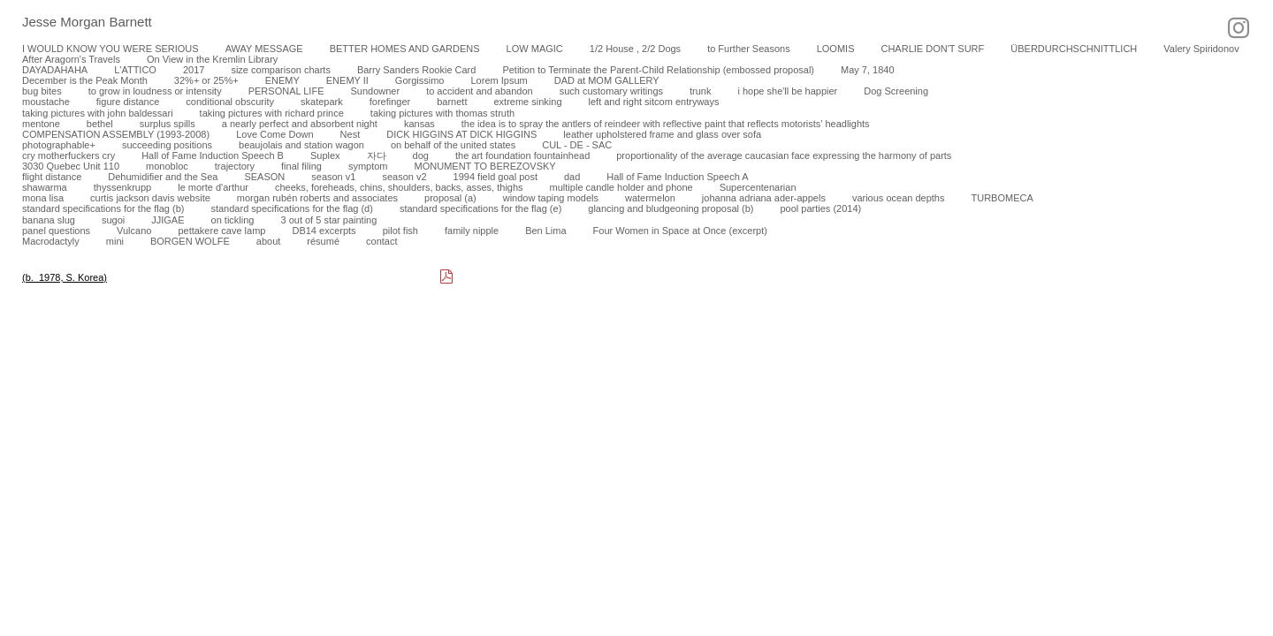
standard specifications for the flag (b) (103, 208)
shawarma (44, 187)
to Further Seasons (748, 48)
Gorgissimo (420, 80)
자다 (376, 155)
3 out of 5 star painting (328, 220)
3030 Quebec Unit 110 (70, 166)
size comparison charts (281, 69)
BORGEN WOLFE (190, 241)
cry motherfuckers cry (68, 155)
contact (381, 241)
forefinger (390, 101)
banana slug (48, 220)
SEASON (264, 176)
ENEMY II (347, 80)
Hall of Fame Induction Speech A (677, 176)
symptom (368, 166)
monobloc (167, 166)
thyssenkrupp (122, 187)
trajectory (235, 166)
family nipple (472, 230)
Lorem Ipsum (498, 80)
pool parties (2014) (820, 208)
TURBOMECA (1002, 198)
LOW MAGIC (535, 48)
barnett (452, 101)
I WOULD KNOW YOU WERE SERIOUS (110, 48)
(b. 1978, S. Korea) (64, 277)
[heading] (76, 23)
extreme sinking (527, 101)
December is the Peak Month (85, 80)
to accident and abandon (479, 91)
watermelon (650, 198)
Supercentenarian (758, 187)
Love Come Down (274, 134)
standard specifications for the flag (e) (480, 208)
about (268, 241)
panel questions (56, 230)
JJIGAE (167, 220)
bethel (100, 123)
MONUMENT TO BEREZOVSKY (485, 166)
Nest (350, 134)
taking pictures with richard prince (272, 113)
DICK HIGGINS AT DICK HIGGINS (461, 134)
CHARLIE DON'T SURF (932, 48)
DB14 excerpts (323, 230)
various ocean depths (898, 198)
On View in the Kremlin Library (212, 59)
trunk (700, 91)
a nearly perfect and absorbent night (299, 123)
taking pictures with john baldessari (97, 113)
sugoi (113, 220)
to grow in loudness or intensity (155, 91)
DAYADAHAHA (55, 69)
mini (115, 241)
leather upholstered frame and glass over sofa (662, 134)
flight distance (51, 176)
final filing (301, 166)
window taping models (550, 198)
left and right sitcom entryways (654, 101)
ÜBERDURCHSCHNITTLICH (1073, 48)
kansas (419, 123)
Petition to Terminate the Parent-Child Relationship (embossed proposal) (658, 69)
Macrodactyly (51, 241)
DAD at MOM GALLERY (606, 80)
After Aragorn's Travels (71, 59)
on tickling (233, 220)
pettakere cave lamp (221, 230)
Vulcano (134, 230)
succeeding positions (167, 145)
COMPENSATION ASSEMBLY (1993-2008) (116, 134)
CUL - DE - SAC (577, 145)
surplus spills (167, 123)
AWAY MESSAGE (264, 48)
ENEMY (282, 80)
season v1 (333, 176)
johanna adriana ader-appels (764, 198)
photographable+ (58, 145)
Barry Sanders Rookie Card (416, 69)
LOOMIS (836, 48)
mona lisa (43, 198)
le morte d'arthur (213, 187)
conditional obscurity (230, 101)
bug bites (42, 91)
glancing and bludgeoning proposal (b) (670, 208)
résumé (323, 241)
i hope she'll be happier (787, 91)
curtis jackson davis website (150, 198)
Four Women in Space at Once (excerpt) (680, 230)
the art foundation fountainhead (522, 155)
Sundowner (375, 91)
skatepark (322, 101)
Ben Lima (545, 230)
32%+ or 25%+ (206, 80)
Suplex (325, 155)
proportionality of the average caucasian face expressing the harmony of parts (783, 155)
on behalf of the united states (453, 145)
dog (421, 155)
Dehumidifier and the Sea (162, 176)
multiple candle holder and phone (621, 187)
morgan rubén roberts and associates (317, 198)
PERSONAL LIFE (286, 91)
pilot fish (400, 230)
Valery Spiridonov (1201, 48)
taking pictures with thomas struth (442, 113)
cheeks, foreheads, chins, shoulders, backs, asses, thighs (399, 187)
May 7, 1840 (868, 69)
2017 (193, 69)
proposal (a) (450, 198)
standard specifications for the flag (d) (291, 208)
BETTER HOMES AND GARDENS (405, 48)
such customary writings (611, 91)
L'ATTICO (135, 69)
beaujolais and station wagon (301, 145)
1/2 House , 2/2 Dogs (635, 48)
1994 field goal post (495, 176)
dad (572, 176)
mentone (41, 123)
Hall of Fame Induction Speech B (212, 155)
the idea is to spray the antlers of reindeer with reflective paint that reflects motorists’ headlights (665, 123)
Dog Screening (896, 91)
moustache (46, 101)
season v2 (404, 176)
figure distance (128, 101)
